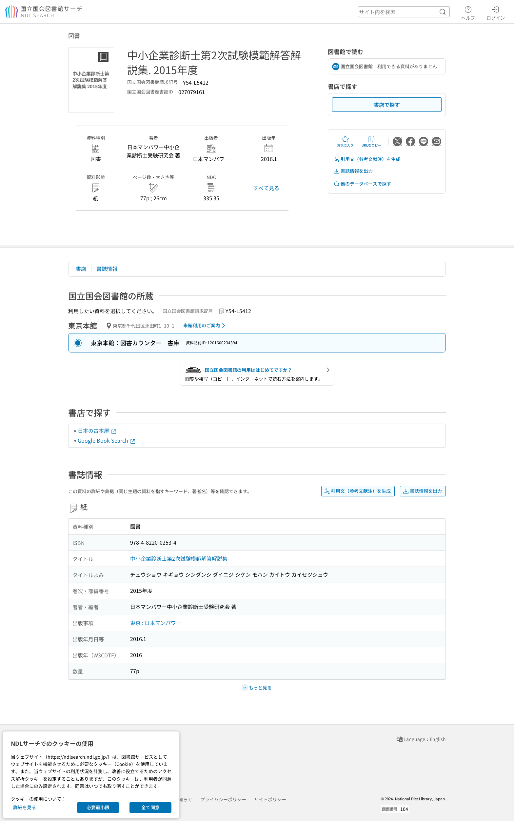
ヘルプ (468, 12)
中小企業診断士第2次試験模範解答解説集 (178, 558)
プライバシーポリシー (223, 799)
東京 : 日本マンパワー (155, 623)
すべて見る (266, 188)
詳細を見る (24, 807)
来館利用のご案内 (205, 326)
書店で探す (387, 105)
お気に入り (345, 141)
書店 (81, 268)
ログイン (495, 12)
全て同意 (150, 807)
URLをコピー (371, 141)
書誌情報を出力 (353, 171)
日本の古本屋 (97, 430)
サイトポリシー (270, 799)
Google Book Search (107, 440)
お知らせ (183, 799)
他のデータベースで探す (362, 183)
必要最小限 (98, 807)
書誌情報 (106, 268)
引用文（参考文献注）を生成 (366, 159)
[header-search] (404, 11)
